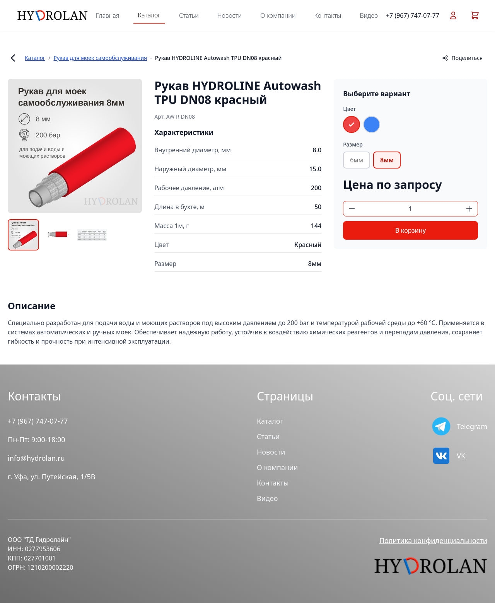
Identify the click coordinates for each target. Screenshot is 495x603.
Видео (369, 15)
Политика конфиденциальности (433, 540)
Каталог (149, 15)
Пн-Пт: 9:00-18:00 (36, 439)
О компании (277, 15)
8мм (387, 160)
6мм (356, 160)
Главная (107, 15)
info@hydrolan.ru (36, 458)
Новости (229, 15)
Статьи (189, 15)
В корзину (410, 230)
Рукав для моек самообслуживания (100, 57)
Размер (353, 144)
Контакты (327, 15)
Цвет (349, 108)
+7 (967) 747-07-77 (412, 15)
